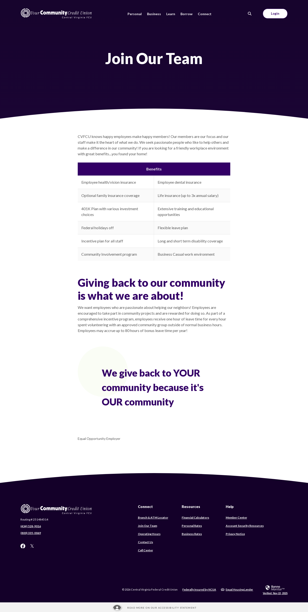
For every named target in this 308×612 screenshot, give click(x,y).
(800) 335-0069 (30, 533)
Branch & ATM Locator (153, 517)
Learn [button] (170, 14)
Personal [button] (135, 14)
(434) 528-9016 (30, 526)
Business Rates (192, 534)
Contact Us (145, 542)
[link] (275, 589)
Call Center (145, 550)
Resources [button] (191, 506)
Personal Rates (192, 525)
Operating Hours (149, 534)
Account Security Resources (245, 525)
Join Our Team (147, 525)
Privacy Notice (235, 534)
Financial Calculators (195, 517)
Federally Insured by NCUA (199, 589)
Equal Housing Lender (239, 589)
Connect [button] (205, 14)
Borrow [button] (186, 14)
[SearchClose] (249, 14)
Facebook (22, 546)
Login (275, 13)
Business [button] (154, 14)
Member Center (236, 517)
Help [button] (230, 506)
